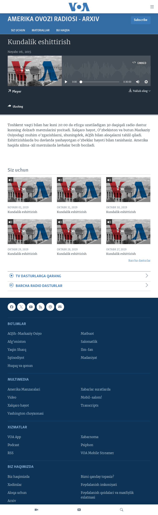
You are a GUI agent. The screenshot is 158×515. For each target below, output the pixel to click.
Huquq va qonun (20, 366)
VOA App (14, 437)
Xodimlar (15, 485)
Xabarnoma (89, 437)
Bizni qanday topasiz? (97, 477)
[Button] (15, 107)
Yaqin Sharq (17, 350)
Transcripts (89, 405)
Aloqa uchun (17, 493)
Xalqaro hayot (18, 405)
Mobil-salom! (91, 397)
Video (12, 397)
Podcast (13, 445)
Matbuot (87, 334)
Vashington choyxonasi (26, 413)
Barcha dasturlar (139, 260)
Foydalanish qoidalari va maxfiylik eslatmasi (107, 495)
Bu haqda (63, 30)
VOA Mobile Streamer (97, 453)
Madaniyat (89, 358)
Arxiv (12, 501)
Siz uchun (18, 30)
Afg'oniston (17, 342)
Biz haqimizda (18, 477)
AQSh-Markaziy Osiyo (25, 334)
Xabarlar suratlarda (95, 389)
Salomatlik (89, 342)
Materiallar (40, 30)
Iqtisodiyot (16, 358)
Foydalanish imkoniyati (99, 485)
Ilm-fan (87, 350)
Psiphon (87, 445)
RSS (11, 453)
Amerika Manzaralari (24, 389)
